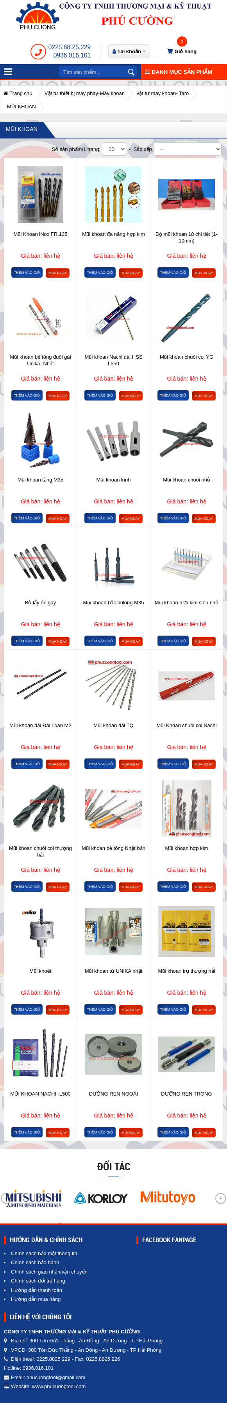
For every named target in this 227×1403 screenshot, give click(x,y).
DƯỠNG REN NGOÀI (113, 1094)
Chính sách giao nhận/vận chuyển (49, 1272)
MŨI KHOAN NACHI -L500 (40, 1094)
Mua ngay (57, 273)
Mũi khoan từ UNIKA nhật (114, 971)
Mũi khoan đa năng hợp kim (113, 234)
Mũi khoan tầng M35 (41, 480)
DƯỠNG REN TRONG (186, 1094)
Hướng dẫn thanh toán (36, 1290)
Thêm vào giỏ (27, 273)
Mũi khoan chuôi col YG (186, 357)
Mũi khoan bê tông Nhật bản (113, 848)
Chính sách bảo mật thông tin (44, 1253)
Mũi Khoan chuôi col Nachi (187, 725)
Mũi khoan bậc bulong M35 (113, 602)
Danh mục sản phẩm (178, 72)
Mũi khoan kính (113, 480)
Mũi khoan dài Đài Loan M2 (40, 725)
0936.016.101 (72, 55)
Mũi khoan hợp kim (186, 848)
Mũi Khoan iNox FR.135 (40, 234)
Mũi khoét (40, 971)
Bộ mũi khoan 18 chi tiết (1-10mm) (187, 237)
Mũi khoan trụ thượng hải (186, 971)
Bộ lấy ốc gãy (40, 602)
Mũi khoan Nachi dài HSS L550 (113, 360)
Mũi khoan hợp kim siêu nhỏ (186, 602)
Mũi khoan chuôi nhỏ (186, 480)
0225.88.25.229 (69, 47)
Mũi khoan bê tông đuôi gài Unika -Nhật (40, 360)
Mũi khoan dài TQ (113, 725)
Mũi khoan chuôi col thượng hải (40, 851)
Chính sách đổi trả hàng (38, 1281)
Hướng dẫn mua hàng (36, 1299)
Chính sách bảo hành (35, 1262)
